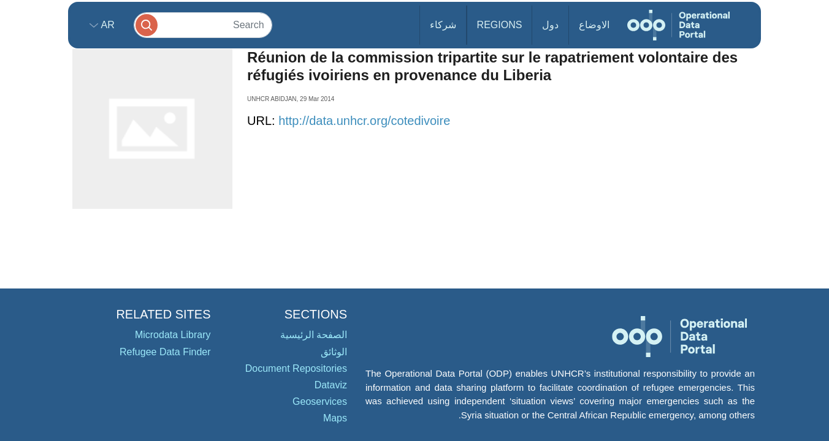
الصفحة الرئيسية (313, 335)
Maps (335, 418)
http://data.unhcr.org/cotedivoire (364, 120)
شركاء (443, 25)
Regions (499, 25)
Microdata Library (173, 335)
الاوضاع (594, 25)
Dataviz (331, 385)
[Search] (203, 24)
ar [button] (106, 25)
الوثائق (334, 352)
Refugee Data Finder (165, 352)
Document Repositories (296, 368)
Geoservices (319, 401)
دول (550, 25)
